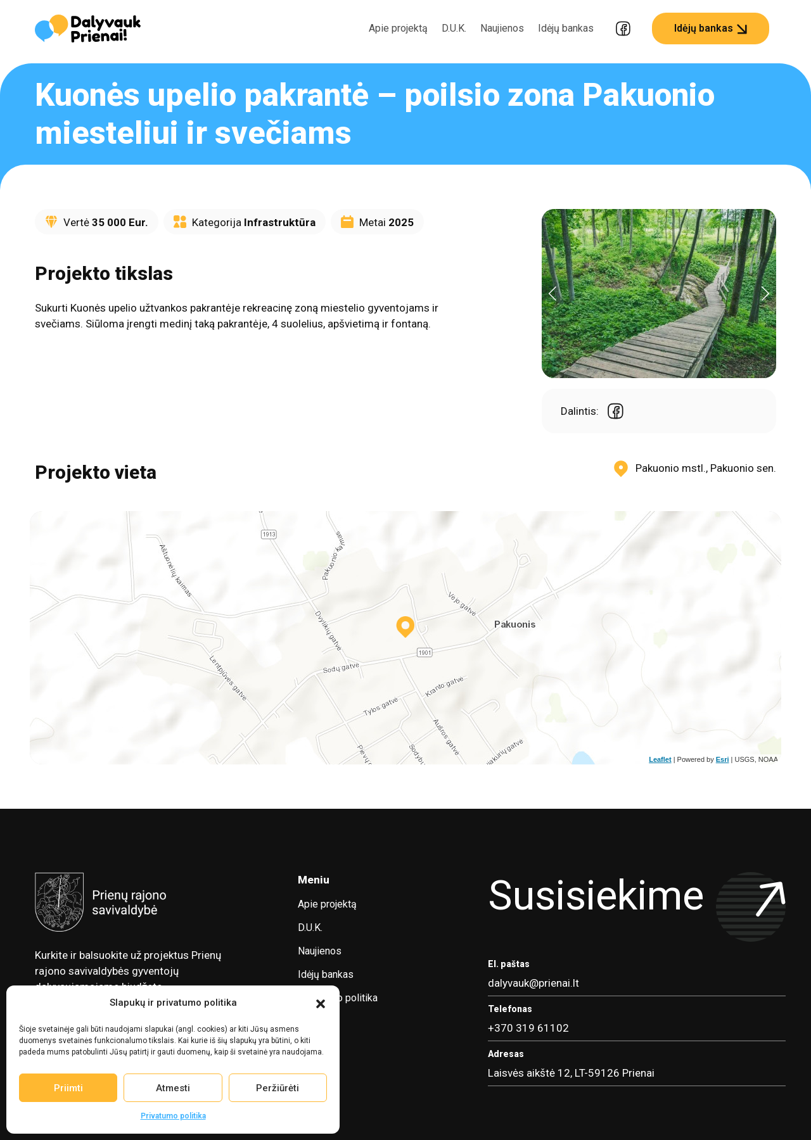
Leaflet (660, 759)
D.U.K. (454, 28)
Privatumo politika (173, 1116)
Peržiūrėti (277, 1088)
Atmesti (173, 1088)
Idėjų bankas (566, 28)
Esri (722, 759)
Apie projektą (398, 28)
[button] (320, 1003)
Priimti (68, 1088)
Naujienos (502, 28)
